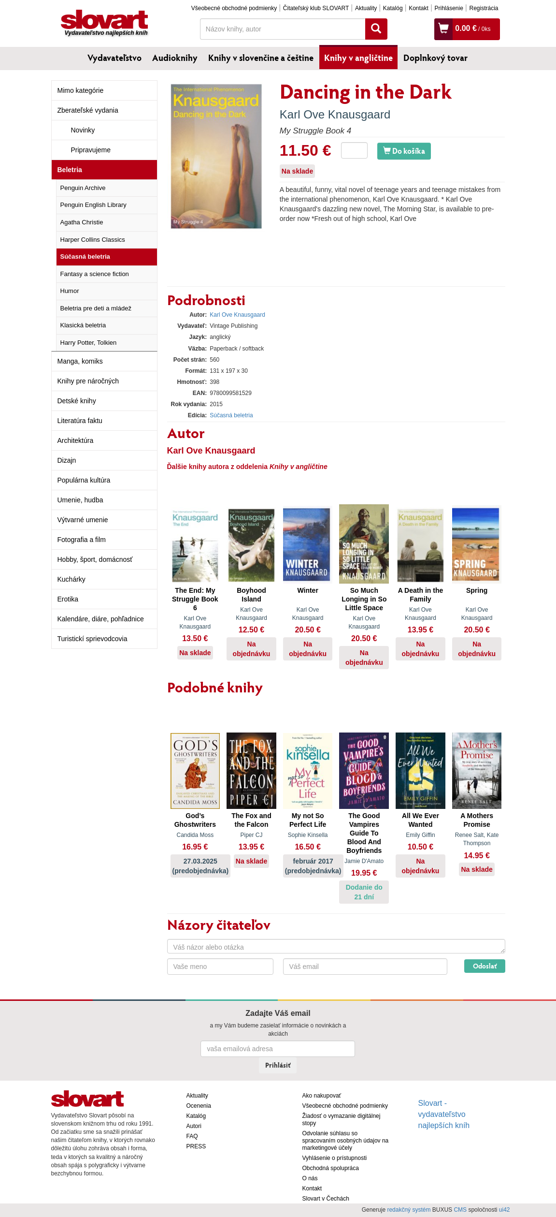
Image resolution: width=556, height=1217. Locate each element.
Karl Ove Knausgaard (335, 114)
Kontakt (418, 8)
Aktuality (366, 8)
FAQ (192, 1136)
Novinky (83, 130)
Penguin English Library (93, 204)
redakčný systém (408, 1209)
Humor (69, 290)
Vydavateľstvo (114, 57)
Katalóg (393, 8)
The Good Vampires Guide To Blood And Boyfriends (364, 833)
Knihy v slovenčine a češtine (261, 57)
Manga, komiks (80, 361)
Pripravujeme (91, 150)
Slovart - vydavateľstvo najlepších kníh (444, 1114)
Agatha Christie (81, 222)
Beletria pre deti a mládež (95, 308)
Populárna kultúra (84, 480)
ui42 (504, 1209)
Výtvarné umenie (82, 520)
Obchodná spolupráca (330, 1168)
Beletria (69, 170)
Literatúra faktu (79, 421)
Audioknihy (175, 57)
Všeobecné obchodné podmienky (234, 8)
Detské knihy (76, 401)
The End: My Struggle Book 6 (195, 599)
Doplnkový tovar (435, 57)
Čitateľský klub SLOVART (316, 8)
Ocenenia (198, 1105)
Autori (193, 1126)
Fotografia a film (81, 539)
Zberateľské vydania (87, 110)
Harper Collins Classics (92, 239)
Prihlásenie (448, 8)
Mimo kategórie (80, 90)
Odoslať (485, 965)
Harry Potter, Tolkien (88, 342)
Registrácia (483, 8)
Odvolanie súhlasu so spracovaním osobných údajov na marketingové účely (345, 1140)
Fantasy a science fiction (94, 274)
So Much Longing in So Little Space (364, 599)
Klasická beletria (83, 325)
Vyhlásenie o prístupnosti (334, 1158)
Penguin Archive (83, 187)
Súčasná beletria (85, 256)
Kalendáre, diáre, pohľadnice (100, 619)
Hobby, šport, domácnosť (95, 559)
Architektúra (75, 440)
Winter (307, 590)
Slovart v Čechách (325, 1198)
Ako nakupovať (322, 1095)
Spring (476, 590)
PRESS (196, 1146)
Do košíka (404, 151)
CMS (460, 1209)
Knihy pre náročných (88, 381)
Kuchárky (71, 579)
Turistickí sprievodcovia (92, 639)
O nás (310, 1178)
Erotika (68, 599)
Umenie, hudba (80, 500)
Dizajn (66, 460)
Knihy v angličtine (358, 57)
